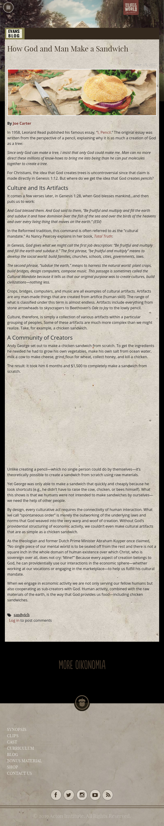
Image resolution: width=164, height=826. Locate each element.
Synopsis (16, 729)
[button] (8, 9)
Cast (12, 742)
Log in (14, 620)
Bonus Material (24, 760)
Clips (13, 735)
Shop (12, 767)
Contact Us (19, 773)
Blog (12, 754)
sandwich (21, 614)
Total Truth (103, 236)
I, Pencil (104, 132)
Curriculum (20, 748)
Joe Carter (22, 123)
